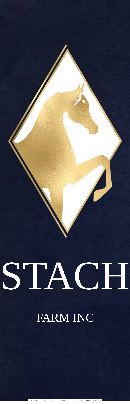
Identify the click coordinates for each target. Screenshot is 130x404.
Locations (33, 401)
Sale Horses (66, 401)
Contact (97, 401)
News (88, 401)
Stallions (79, 401)
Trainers (54, 401)
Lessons (44, 401)
